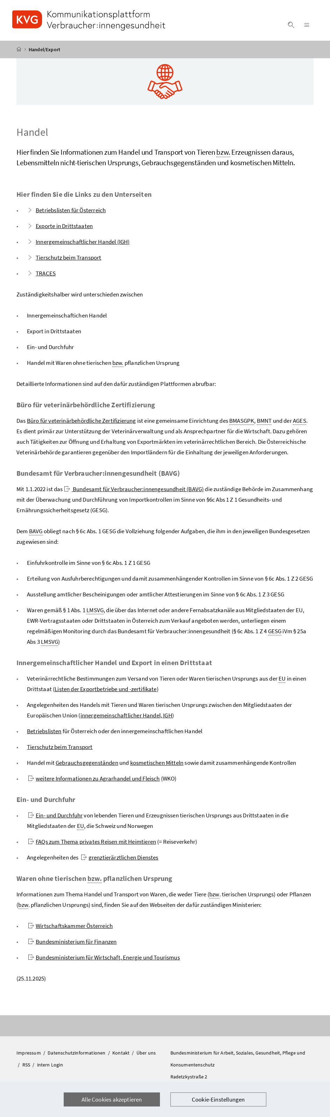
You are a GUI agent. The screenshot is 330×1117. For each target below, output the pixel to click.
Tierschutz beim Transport (64, 257)
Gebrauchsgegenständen (87, 763)
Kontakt (121, 1053)
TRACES (41, 273)
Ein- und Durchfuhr (55, 815)
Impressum (29, 1053)
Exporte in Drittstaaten (60, 226)
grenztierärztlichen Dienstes (120, 857)
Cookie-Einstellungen (218, 1099)
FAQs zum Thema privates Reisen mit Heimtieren (92, 841)
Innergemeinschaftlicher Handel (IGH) (78, 242)
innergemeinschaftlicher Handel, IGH (126, 715)
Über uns (146, 1053)
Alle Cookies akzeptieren (112, 1099)
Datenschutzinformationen (77, 1053)
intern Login (50, 1065)
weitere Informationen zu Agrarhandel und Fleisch (94, 778)
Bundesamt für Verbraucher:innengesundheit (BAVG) (134, 489)
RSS (26, 1065)
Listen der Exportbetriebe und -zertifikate (105, 689)
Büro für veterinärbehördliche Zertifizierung (81, 420)
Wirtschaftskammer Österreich (70, 926)
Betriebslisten (44, 731)
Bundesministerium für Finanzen (72, 941)
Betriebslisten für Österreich (66, 210)
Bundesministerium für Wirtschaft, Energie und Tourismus (104, 957)
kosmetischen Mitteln (157, 763)
